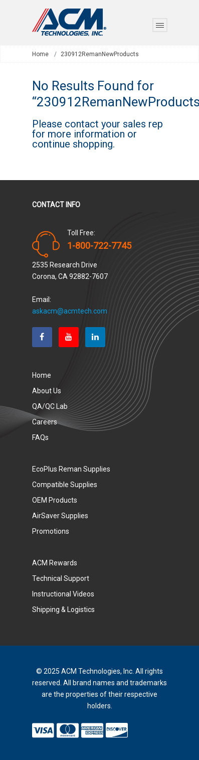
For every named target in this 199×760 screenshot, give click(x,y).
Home (40, 54)
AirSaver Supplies (60, 516)
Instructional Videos (63, 594)
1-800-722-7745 (99, 245)
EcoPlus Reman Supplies (71, 469)
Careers (44, 422)
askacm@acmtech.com (69, 311)
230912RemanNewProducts (100, 54)
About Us (46, 391)
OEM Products (54, 500)
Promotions (50, 531)
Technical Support (60, 578)
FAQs (40, 437)
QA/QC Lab (50, 406)
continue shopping (72, 144)
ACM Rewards (54, 563)
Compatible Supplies (64, 485)
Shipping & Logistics (63, 609)
